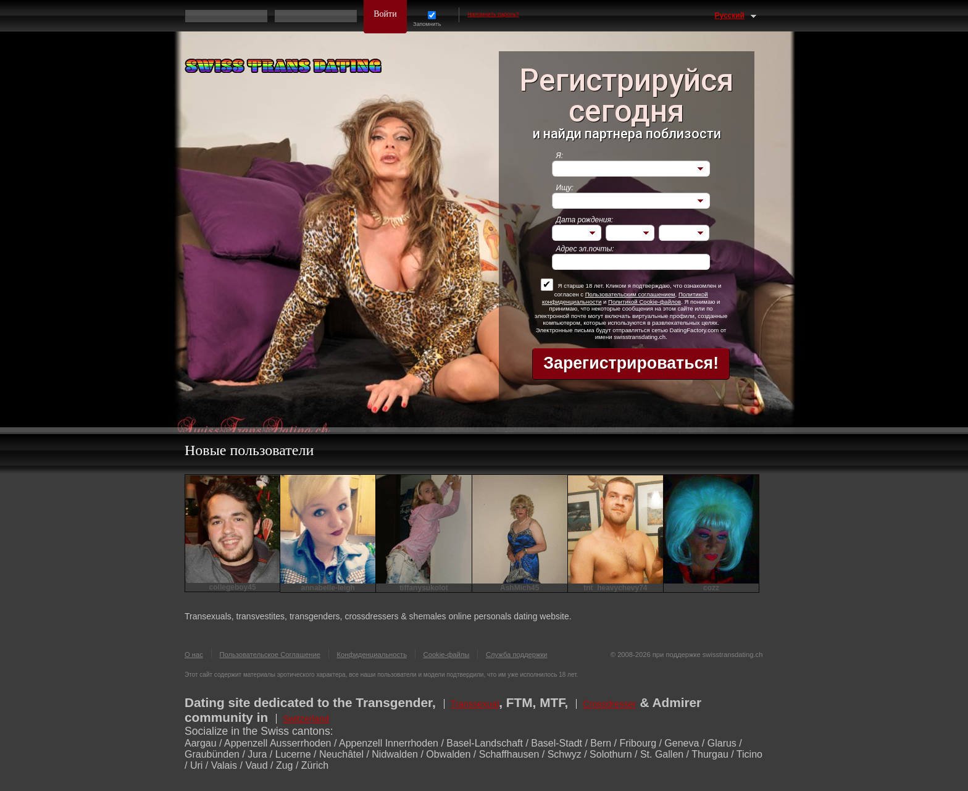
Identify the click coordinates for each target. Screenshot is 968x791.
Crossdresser (609, 704)
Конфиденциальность (372, 654)
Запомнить (432, 19)
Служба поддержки (517, 654)
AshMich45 (519, 588)
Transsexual (475, 704)
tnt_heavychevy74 (615, 588)
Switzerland (306, 719)
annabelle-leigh (328, 588)
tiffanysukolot (423, 588)
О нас (194, 654)
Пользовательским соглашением (630, 294)
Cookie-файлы (447, 654)
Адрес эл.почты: (585, 249)
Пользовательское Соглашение (269, 654)
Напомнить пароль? (493, 14)
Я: (560, 155)
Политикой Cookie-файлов (644, 301)
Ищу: (565, 187)
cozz (711, 588)
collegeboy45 (232, 587)
